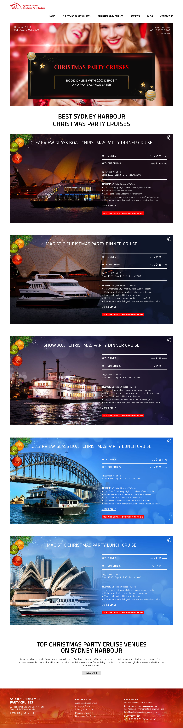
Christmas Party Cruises (76, 16)
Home (52, 16)
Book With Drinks (113, 213)
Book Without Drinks (138, 213)
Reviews (135, 16)
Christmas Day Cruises (110, 16)
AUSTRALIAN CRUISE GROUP (25, 30)
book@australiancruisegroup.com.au (141, 699)
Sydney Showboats (84, 703)
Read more (91, 666)
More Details (109, 205)
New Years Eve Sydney (85, 709)
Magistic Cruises (82, 706)
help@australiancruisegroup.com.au (141, 705)
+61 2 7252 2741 (160, 30)
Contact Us (166, 16)
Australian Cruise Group (86, 696)
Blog (150, 16)
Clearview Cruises (83, 699)
